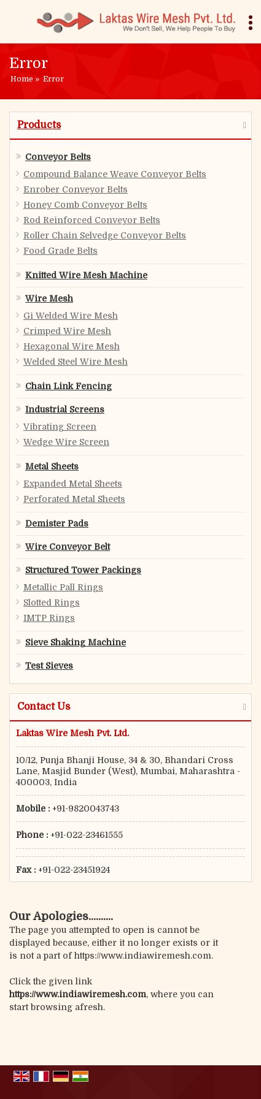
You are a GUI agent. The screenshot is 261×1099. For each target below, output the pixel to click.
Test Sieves (49, 666)
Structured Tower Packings (83, 570)
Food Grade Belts (60, 251)
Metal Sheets (52, 466)
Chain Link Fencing (68, 386)
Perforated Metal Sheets (74, 499)
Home (21, 79)
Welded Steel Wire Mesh (75, 362)
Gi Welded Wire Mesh (70, 316)
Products (39, 125)
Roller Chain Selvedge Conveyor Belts (104, 235)
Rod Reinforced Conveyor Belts (91, 220)
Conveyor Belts (58, 157)
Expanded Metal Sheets (72, 484)
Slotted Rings (51, 602)
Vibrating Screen (59, 427)
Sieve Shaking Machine (75, 642)
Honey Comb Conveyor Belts (85, 205)
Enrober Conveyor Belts (75, 189)
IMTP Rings (49, 618)
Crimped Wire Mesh (67, 331)
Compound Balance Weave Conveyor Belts (114, 174)
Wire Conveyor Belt (67, 547)
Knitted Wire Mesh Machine (86, 275)
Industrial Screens (64, 409)
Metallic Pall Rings (63, 587)
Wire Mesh (49, 298)
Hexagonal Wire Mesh (71, 346)
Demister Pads (56, 523)
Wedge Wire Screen (66, 442)
